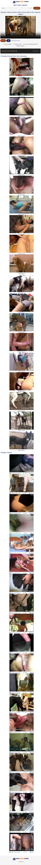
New (19, 5)
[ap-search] (16, 8)
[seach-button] (30, 8)
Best (15, 5)
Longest (24, 5)
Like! (3, 40)
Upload (36, 8)
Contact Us (21, 861)
